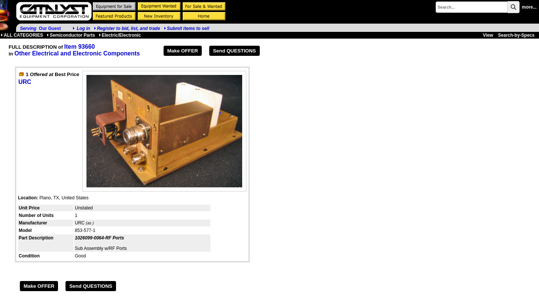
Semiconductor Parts (71, 35)
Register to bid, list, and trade (128, 28)
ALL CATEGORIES (22, 35)
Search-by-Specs (516, 35)
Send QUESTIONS (234, 51)
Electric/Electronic (120, 35)
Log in (83, 28)
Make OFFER (182, 51)
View (488, 35)
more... (529, 7)
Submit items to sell (186, 28)
